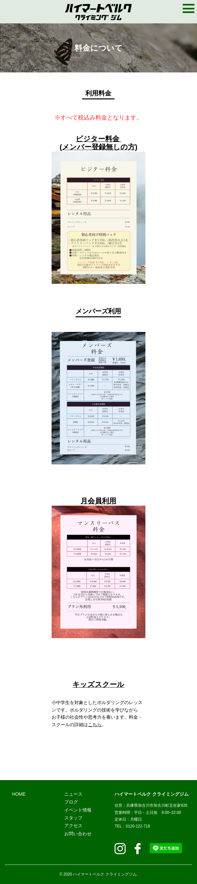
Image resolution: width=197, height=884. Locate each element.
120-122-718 (138, 826)
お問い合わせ (78, 833)
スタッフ (73, 817)
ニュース (73, 794)
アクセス (73, 825)
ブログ (71, 801)
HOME (19, 794)
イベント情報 (78, 810)
